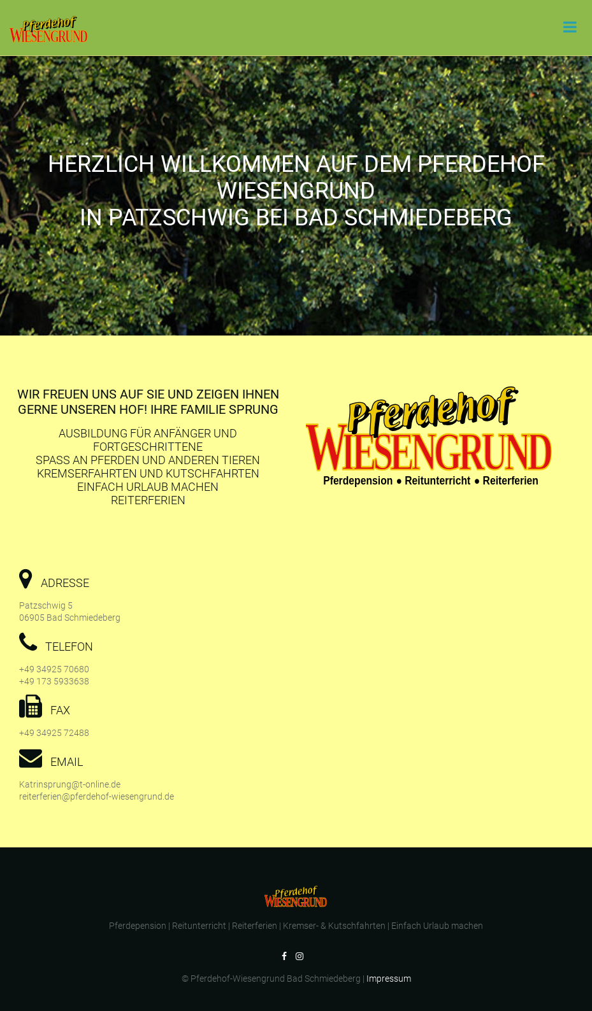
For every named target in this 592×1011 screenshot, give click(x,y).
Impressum (388, 978)
